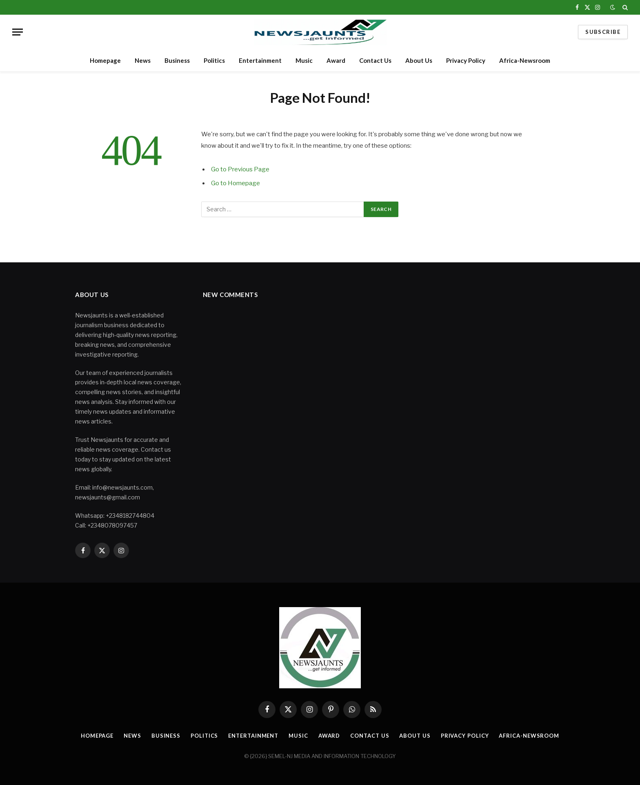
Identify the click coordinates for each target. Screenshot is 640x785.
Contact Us (375, 60)
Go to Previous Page (240, 169)
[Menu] (17, 32)
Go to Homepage (235, 183)
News (143, 60)
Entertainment (260, 60)
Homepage (105, 60)
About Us (418, 60)
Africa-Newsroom (524, 60)
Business (177, 60)
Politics (214, 60)
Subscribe (602, 32)
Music (304, 60)
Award (336, 60)
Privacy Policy (465, 60)
